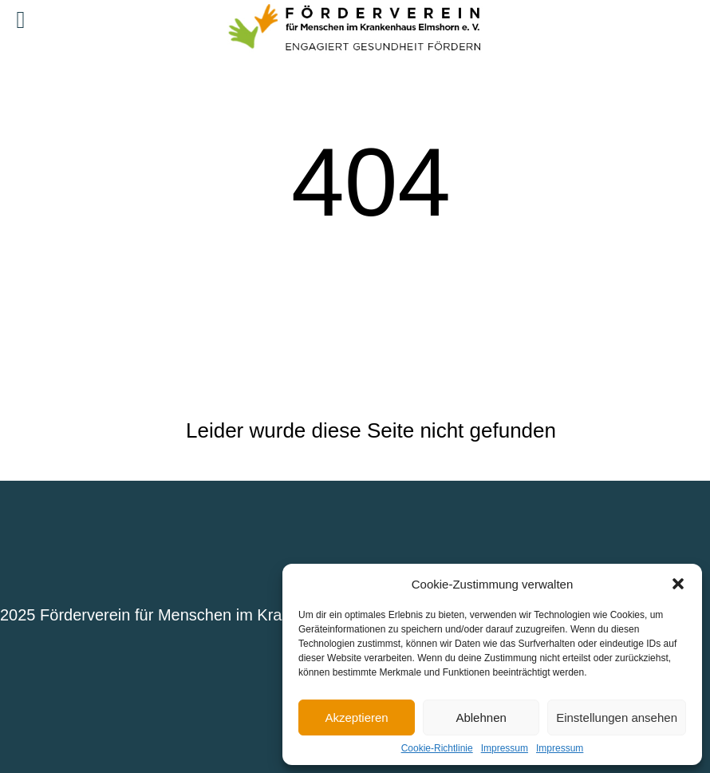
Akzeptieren (356, 717)
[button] (678, 584)
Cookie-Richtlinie (437, 748)
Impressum (504, 748)
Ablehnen (481, 717)
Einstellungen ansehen (616, 717)
